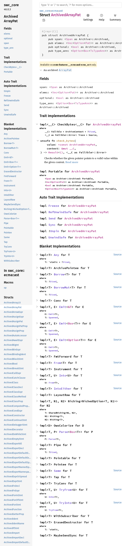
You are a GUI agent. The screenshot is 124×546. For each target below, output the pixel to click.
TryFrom (65, 490)
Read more (71, 162)
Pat (87, 43)
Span (69, 39)
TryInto (65, 503)
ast (61, 10)
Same (57, 471)
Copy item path (43, 20)
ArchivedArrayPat (107, 124)
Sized (92, 131)
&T (70, 307)
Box (86, 50)
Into (62, 375)
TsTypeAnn (97, 50)
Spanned (53, 317)
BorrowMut (62, 287)
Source (118, 254)
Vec (70, 43)
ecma (55, 10)
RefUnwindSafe (60, 212)
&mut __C (67, 148)
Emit (62, 307)
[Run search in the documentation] (81, 5)
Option (79, 43)
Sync (52, 225)
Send (52, 218)
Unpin (54, 231)
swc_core (45, 10)
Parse (63, 432)
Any (56, 255)
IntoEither (63, 388)
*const (63, 144)
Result (53, 152)
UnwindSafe (57, 237)
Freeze (53, 206)
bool (75, 46)
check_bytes (65, 140)
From (57, 363)
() (61, 152)
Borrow (59, 274)
